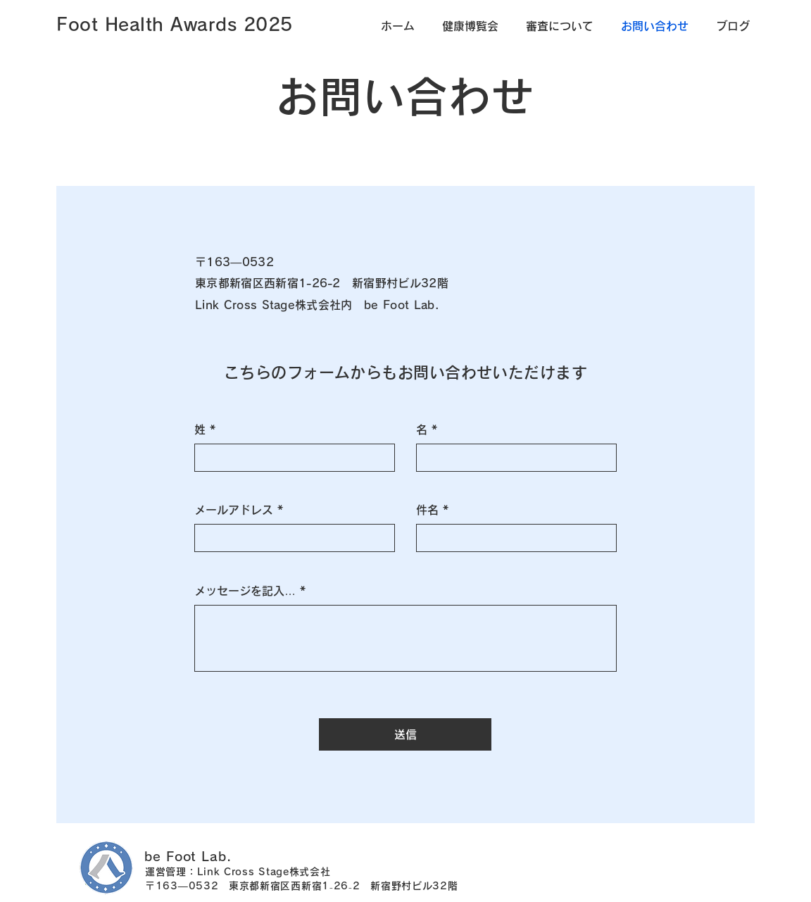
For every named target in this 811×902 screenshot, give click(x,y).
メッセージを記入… (245, 590)
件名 (427, 509)
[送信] (405, 734)
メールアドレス (233, 509)
